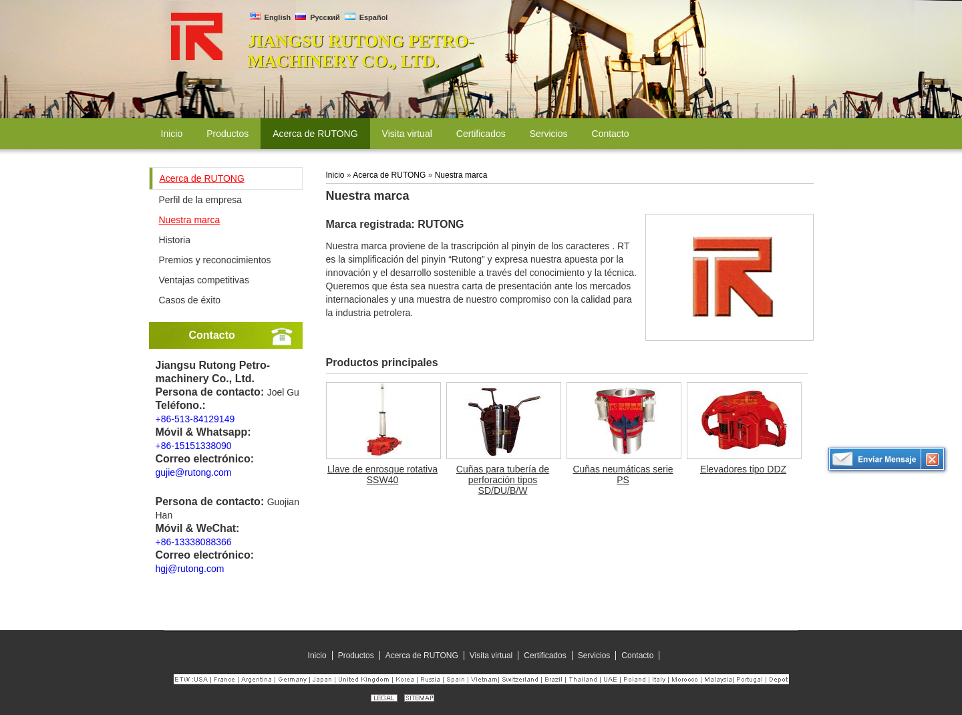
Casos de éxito (190, 300)
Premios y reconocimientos (215, 260)
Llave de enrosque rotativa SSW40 (382, 474)
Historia (174, 240)
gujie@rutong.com (194, 472)
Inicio (335, 175)
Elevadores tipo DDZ (743, 469)
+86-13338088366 (194, 542)
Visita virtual (491, 655)
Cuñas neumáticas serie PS (623, 474)
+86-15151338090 (194, 445)
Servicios (594, 655)
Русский (317, 17)
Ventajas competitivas (204, 280)
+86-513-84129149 (195, 419)
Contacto (212, 335)
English (270, 17)
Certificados (545, 655)
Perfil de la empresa (201, 199)
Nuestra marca (189, 219)
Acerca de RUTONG (202, 178)
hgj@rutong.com (190, 568)
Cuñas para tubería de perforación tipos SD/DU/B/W (502, 480)
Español (366, 17)
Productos (356, 655)
